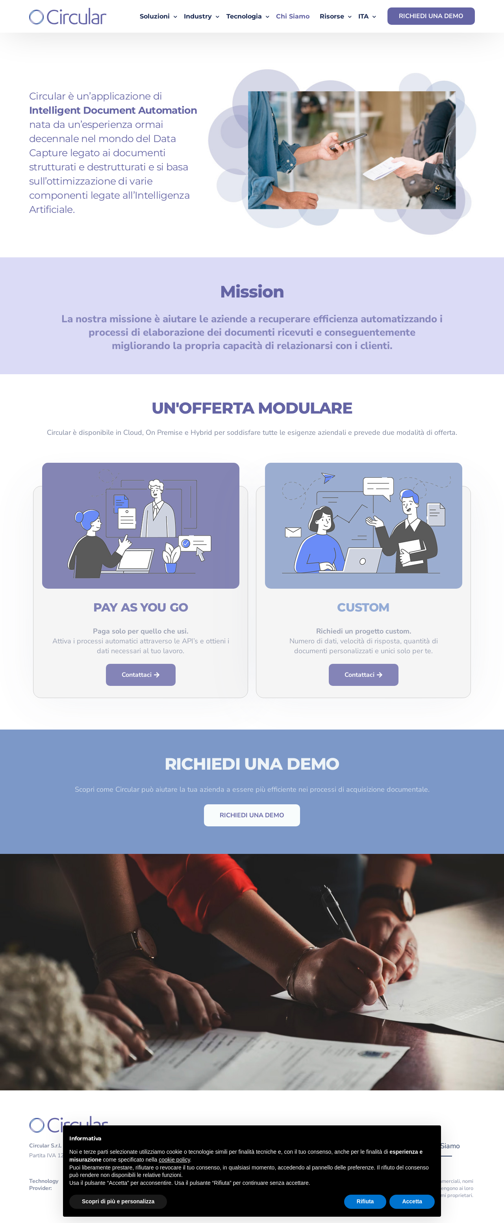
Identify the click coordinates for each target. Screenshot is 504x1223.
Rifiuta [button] (365, 1201)
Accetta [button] (412, 1201)
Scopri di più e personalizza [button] (118, 1201)
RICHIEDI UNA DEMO (431, 16)
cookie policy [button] (174, 1159)
